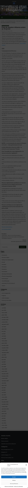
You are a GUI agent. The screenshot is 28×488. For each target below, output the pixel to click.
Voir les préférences (14, 483)
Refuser (14, 480)
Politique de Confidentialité (9, 486)
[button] (26, 465)
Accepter (14, 477)
